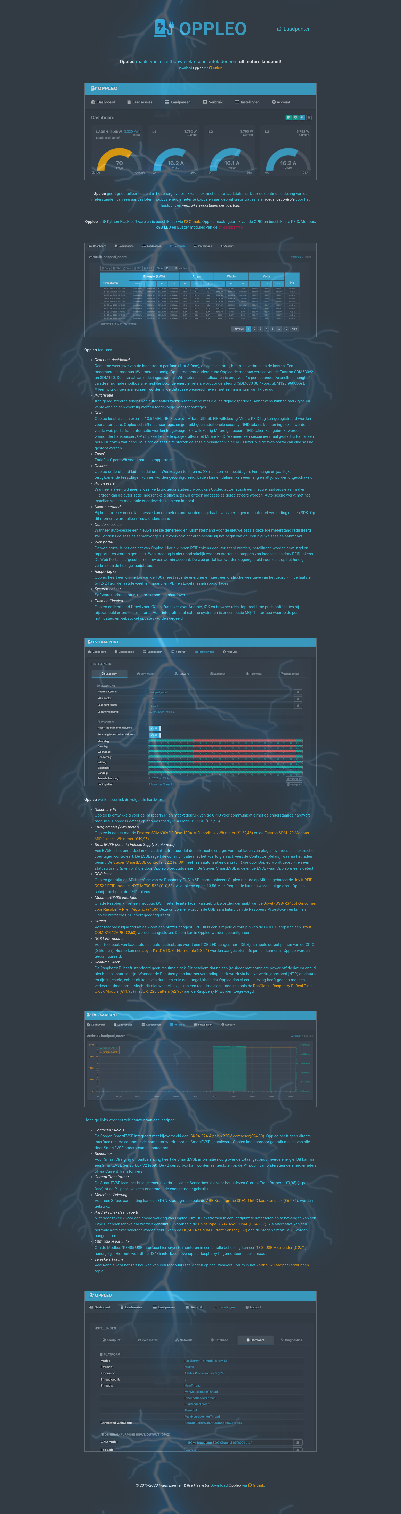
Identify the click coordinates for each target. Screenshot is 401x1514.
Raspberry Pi (231, 227)
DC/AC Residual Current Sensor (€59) (214, 1230)
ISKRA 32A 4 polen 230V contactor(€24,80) (226, 1136)
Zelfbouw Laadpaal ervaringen (282, 1265)
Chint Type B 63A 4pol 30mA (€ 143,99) (232, 1224)
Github (215, 68)
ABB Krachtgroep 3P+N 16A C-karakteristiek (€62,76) (252, 1200)
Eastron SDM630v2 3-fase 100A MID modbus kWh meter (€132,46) (195, 833)
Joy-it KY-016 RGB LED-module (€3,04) (175, 950)
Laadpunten (294, 29)
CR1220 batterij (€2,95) (163, 991)
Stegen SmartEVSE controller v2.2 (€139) (149, 862)
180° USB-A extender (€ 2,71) (281, 1247)
